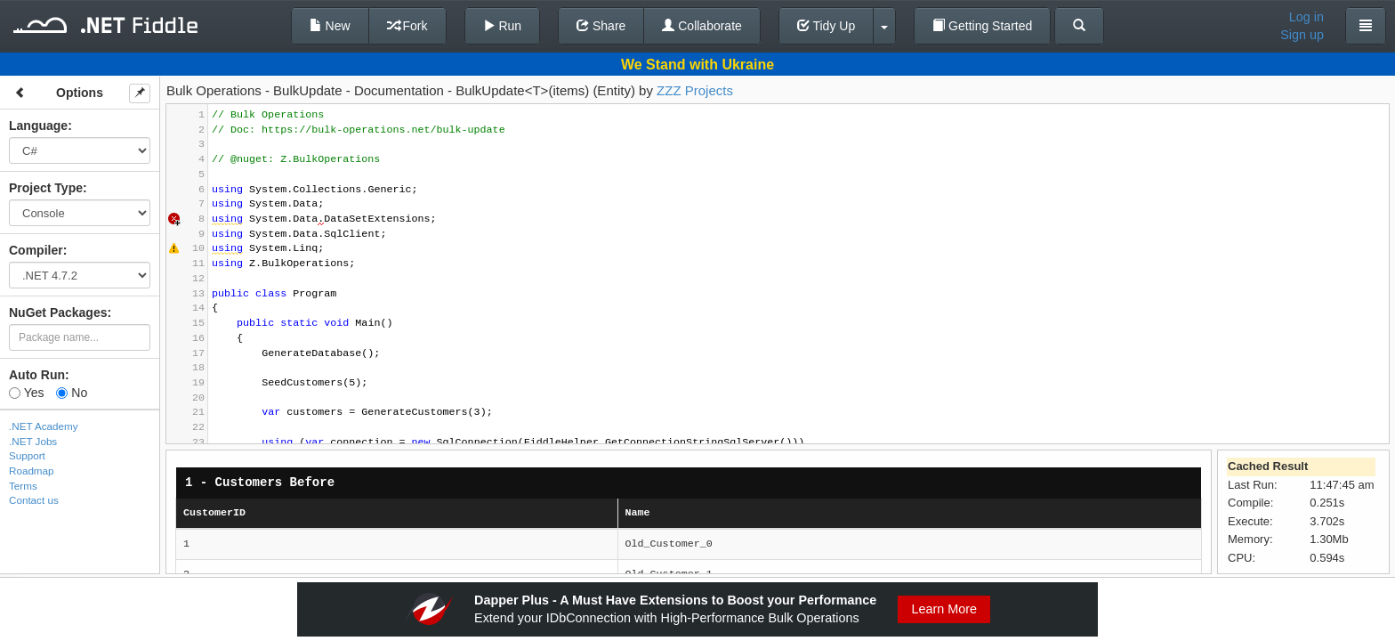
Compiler (36, 250)
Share (601, 26)
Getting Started (982, 26)
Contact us (34, 500)
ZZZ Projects (695, 90)
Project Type (46, 188)
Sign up (1302, 35)
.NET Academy (43, 426)
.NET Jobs (33, 441)
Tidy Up (826, 26)
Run (502, 26)
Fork (407, 26)
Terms (23, 485)
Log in (1306, 17)
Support (27, 455)
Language (38, 125)
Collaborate (702, 26)
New (330, 26)
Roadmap (31, 470)
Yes (26, 392)
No (71, 392)
